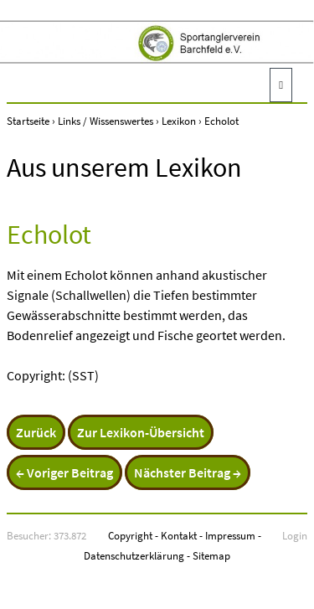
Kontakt (179, 535)
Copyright (130, 535)
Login (294, 535)
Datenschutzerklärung (134, 555)
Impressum (230, 535)
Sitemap (211, 555)
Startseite (28, 120)
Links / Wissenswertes (105, 120)
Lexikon (179, 120)
